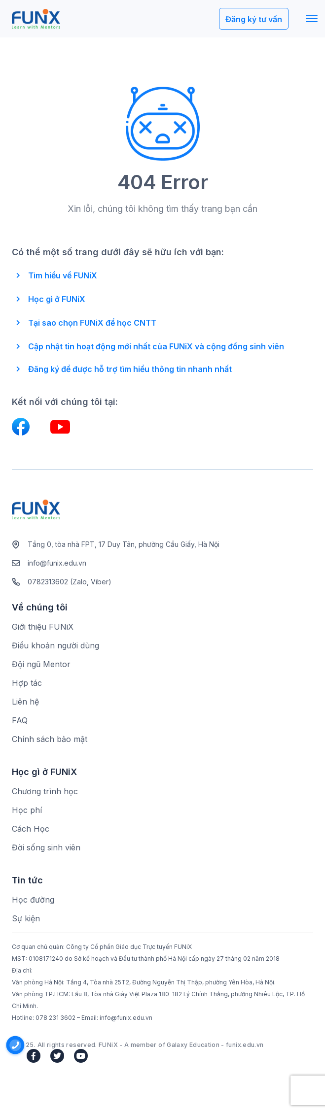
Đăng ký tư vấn (253, 19)
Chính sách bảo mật (49, 739)
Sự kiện (26, 918)
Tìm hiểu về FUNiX (62, 275)
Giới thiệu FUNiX (42, 627)
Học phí (27, 810)
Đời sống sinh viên (46, 847)
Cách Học (30, 829)
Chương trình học (45, 791)
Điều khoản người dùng (55, 645)
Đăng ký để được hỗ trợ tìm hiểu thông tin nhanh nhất (130, 369)
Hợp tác (27, 683)
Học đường (33, 900)
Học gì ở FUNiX (56, 299)
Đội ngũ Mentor (41, 664)
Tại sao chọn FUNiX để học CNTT (92, 323)
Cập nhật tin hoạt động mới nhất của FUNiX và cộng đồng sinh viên (156, 346)
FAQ (20, 720)
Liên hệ (25, 702)
